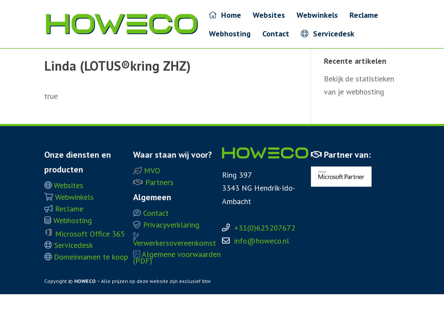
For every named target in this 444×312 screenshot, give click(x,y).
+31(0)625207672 (264, 228)
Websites (269, 16)
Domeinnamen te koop (86, 257)
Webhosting (230, 35)
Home (225, 15)
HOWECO (85, 281)
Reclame (363, 16)
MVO (146, 171)
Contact (275, 35)
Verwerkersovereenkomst (174, 240)
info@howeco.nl (261, 241)
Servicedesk (327, 34)
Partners (153, 182)
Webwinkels (317, 16)
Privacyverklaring (166, 225)
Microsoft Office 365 (84, 234)
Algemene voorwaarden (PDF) (177, 257)
